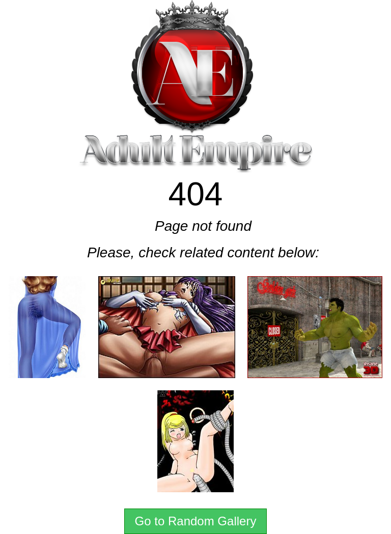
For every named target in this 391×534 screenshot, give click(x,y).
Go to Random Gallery (196, 521)
